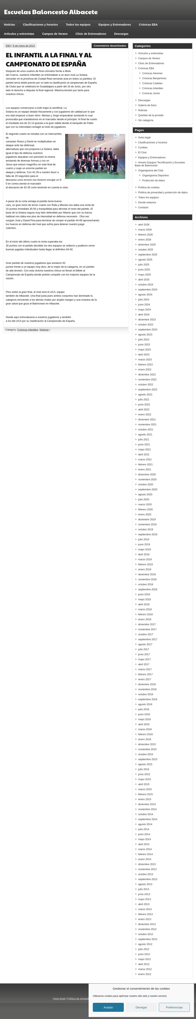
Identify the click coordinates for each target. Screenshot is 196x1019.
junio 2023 (144, 344)
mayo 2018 (144, 599)
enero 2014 (144, 859)
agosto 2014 (145, 824)
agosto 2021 (145, 434)
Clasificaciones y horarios (40, 24)
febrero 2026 (145, 234)
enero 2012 (144, 974)
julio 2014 (143, 829)
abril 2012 (143, 964)
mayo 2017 (144, 659)
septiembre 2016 (147, 699)
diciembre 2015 (147, 744)
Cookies (142, 147)
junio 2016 (144, 714)
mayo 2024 (144, 309)
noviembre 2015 (147, 749)
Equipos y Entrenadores (115, 24)
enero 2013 (144, 919)
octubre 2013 (145, 874)
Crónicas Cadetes (152, 83)
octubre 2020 (145, 484)
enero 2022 (144, 414)
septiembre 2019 (147, 534)
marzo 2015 (145, 789)
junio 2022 (144, 404)
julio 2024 (143, 299)
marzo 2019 (145, 559)
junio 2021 (144, 444)
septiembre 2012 (147, 939)
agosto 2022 (145, 394)
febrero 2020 (145, 509)
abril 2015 (143, 784)
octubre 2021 (145, 429)
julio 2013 (143, 889)
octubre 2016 (145, 694)
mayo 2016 (144, 719)
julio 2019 (143, 539)
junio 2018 (144, 594)
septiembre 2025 (147, 254)
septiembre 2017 (147, 639)
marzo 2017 (145, 669)
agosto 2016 (145, 704)
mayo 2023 (144, 349)
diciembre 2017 (147, 624)
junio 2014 (144, 834)
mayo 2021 (144, 449)
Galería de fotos (147, 105)
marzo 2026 (145, 229)
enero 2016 (144, 739)
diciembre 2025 (147, 244)
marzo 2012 (145, 969)
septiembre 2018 (147, 589)
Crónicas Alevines (152, 73)
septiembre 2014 (147, 819)
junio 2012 (144, 954)
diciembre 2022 (147, 374)
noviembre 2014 (147, 809)
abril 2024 (143, 314)
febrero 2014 (145, 854)
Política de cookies (149, 187)
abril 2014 (143, 844)
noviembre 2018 (147, 579)
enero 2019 (144, 569)
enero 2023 (144, 369)
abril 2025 (143, 279)
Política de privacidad (79, 998)
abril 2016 (143, 724)
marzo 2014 (145, 849)
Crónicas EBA (148, 24)
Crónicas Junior (151, 93)
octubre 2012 (145, 934)
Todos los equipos (78, 24)
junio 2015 (144, 774)
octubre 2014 (145, 814)
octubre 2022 (145, 384)
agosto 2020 (145, 494)
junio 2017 (144, 654)
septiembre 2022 (147, 389)
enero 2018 (144, 619)
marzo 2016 (145, 729)
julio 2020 (143, 499)
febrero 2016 (145, 734)
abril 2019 (143, 554)
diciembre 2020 (147, 474)
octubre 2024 (145, 284)
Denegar (141, 1007)
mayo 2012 (144, 959)
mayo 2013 (144, 899)
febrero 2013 (145, 914)
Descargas (121, 33)
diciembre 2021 (147, 419)
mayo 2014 (144, 839)
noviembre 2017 (147, 629)
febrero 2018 (145, 614)
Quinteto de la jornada (150, 115)
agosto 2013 (145, 884)
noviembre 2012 (147, 929)
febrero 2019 (145, 564)
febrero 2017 (145, 674)
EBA (8, 45)
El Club (142, 152)
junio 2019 (144, 544)
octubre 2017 (145, 634)
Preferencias (174, 1007)
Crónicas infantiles (27, 329)
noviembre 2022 (147, 379)
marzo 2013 (145, 909)
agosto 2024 (145, 294)
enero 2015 (144, 799)
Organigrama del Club (150, 170)
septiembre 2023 (147, 329)
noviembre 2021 (147, 424)
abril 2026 (143, 224)
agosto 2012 (145, 944)
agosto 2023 (145, 334)
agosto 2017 (145, 644)
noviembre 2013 (147, 869)
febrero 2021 (145, 464)
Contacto (143, 207)
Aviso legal (144, 137)
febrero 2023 (145, 364)
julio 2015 (143, 769)
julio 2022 (143, 399)
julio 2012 (143, 949)
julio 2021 (143, 439)
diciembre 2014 (147, 804)
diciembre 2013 (147, 864)
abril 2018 (143, 604)
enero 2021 (144, 469)
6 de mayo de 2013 (24, 45)
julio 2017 (143, 649)
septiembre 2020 (147, 489)
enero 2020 (144, 514)
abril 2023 (143, 354)
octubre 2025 (145, 249)
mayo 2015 (144, 779)
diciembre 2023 (147, 319)
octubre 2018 (145, 584)
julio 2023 (143, 339)
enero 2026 (144, 239)
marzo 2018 (145, 609)
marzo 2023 (145, 359)
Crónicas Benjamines (154, 78)
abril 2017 (143, 664)
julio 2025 (143, 264)
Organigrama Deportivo (155, 175)
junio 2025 (144, 269)
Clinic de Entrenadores (91, 33)
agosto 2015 (145, 764)
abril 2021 (143, 454)
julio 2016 (143, 709)
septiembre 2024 (147, 289)
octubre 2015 (145, 754)
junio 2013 (144, 894)
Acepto (108, 1007)
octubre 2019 (145, 529)
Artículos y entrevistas (19, 33)
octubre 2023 (145, 324)
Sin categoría (145, 120)
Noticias (9, 24)
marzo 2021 (145, 459)
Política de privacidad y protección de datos (163, 192)
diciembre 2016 (147, 684)
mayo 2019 (144, 549)
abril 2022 (143, 409)
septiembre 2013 (147, 879)
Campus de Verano (55, 33)
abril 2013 (143, 904)
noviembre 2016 (147, 689)
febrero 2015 (145, 794)
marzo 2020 (145, 504)
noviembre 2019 (147, 524)
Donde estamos (147, 202)
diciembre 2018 (147, 574)
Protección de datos (153, 180)
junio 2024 (144, 304)
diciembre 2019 (147, 519)
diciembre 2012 (147, 924)
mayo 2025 (144, 274)
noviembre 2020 (147, 479)
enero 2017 (144, 679)
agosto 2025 (145, 259)
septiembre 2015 (147, 759)
